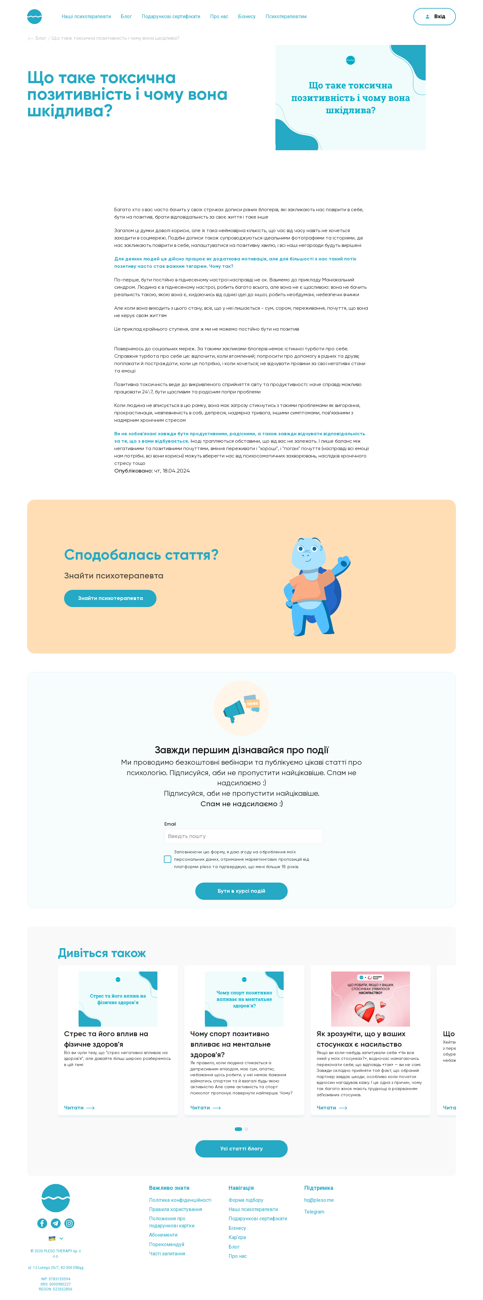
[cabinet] (434, 16)
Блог (126, 16)
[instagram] (69, 1223)
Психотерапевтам (286, 16)
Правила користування (175, 1209)
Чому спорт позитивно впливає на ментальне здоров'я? (230, 1044)
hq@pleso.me (319, 1200)
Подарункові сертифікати (171, 16)
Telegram (314, 1212)
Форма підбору (246, 1200)
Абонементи (163, 1235)
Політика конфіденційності (180, 1200)
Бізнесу (247, 16)
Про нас (219, 16)
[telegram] (56, 1223)
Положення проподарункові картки (171, 1222)
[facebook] (42, 1223)
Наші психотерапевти (86, 16)
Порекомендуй (166, 1244)
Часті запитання (167, 1254)
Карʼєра (237, 1237)
